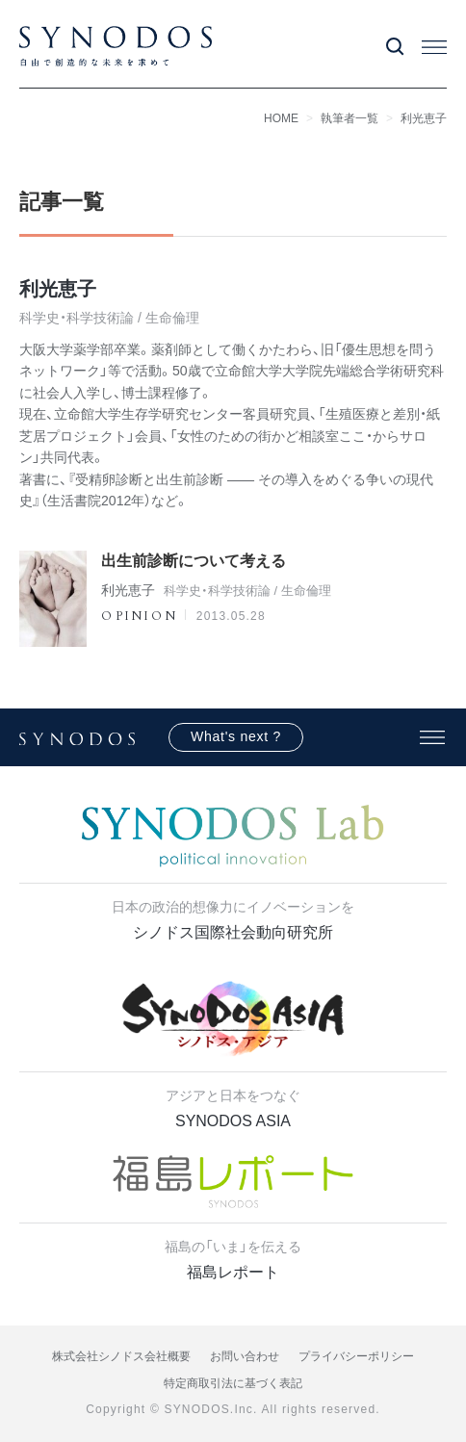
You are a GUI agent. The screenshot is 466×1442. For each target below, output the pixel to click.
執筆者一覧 (349, 118)
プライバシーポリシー (356, 1356)
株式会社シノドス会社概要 (121, 1356)
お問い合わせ (244, 1356)
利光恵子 (424, 118)
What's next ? (236, 736)
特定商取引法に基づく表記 (233, 1383)
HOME (281, 118)
